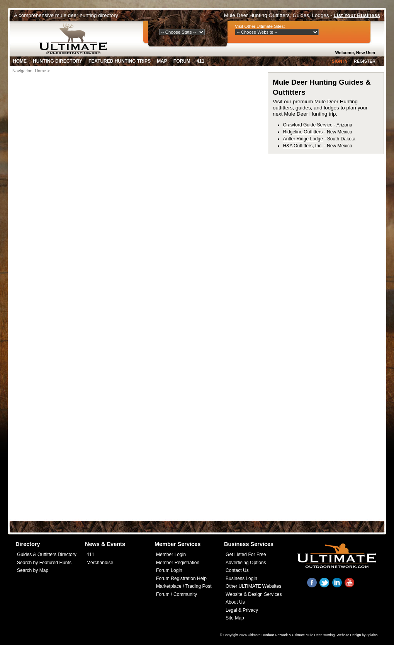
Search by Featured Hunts (44, 562)
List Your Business (357, 15)
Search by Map (32, 570)
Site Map (235, 618)
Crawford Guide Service (308, 125)
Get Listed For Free (246, 554)
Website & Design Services (254, 594)
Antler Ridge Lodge (303, 139)
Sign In (340, 61)
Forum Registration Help (181, 578)
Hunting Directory (57, 61)
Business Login (241, 578)
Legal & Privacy (242, 610)
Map (162, 61)
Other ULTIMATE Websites (253, 586)
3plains (372, 635)
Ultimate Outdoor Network (268, 635)
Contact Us (237, 570)
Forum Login (169, 570)
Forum (181, 61)
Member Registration (177, 562)
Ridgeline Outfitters (303, 132)
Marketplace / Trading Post (184, 586)
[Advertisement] (72, 202)
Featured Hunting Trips (119, 61)
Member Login (171, 554)
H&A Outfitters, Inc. (303, 145)
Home (20, 61)
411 (200, 61)
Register (364, 61)
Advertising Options (246, 562)
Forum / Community (176, 594)
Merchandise (100, 562)
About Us (235, 602)
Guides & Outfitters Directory (46, 554)
